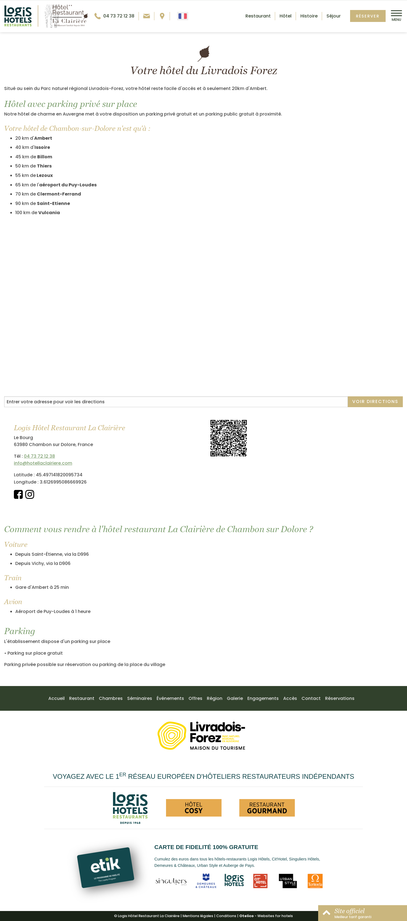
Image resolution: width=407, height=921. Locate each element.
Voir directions (375, 401)
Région (214, 698)
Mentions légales (198, 916)
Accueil (56, 698)
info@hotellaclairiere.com (43, 463)
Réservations (340, 698)
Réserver (368, 16)
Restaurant (258, 16)
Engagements (263, 698)
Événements (170, 698)
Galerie (235, 698)
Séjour (333, 16)
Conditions (226, 916)
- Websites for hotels (266, 916)
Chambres (111, 698)
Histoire (309, 16)
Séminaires (139, 698)
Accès (290, 698)
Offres (195, 698)
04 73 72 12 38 (39, 456)
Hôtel (286, 16)
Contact (311, 698)
